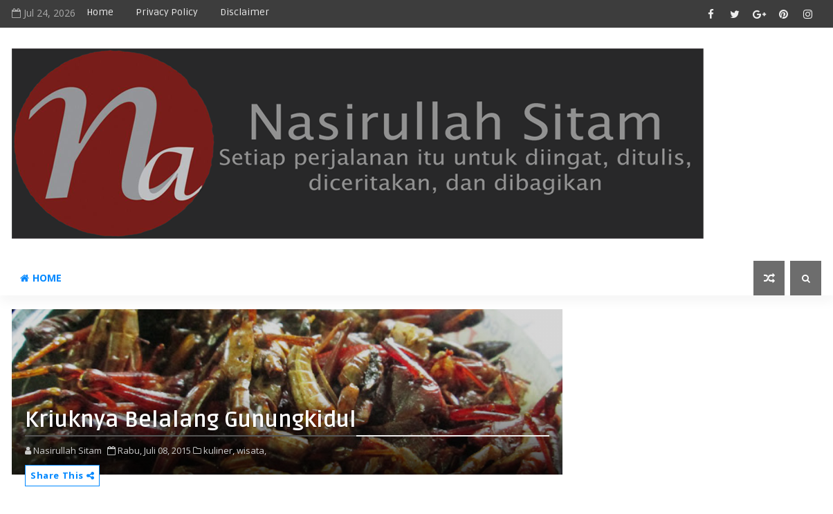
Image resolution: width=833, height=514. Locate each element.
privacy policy (167, 12)
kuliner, (219, 450)
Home (99, 12)
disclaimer (244, 12)
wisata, (251, 450)
